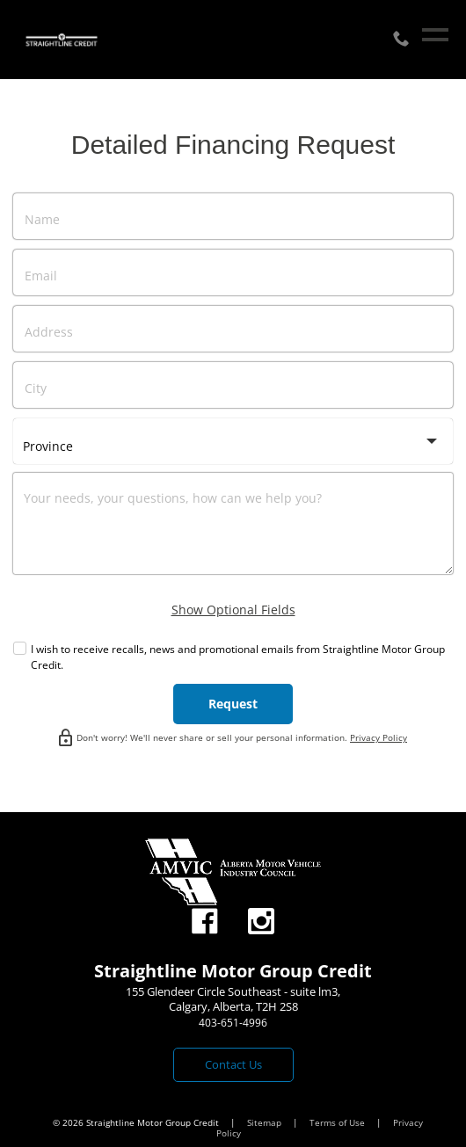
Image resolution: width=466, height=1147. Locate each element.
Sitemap (265, 1122)
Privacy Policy (378, 737)
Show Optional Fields (233, 609)
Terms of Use (338, 1122)
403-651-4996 (233, 1022)
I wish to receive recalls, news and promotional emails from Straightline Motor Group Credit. (238, 657)
